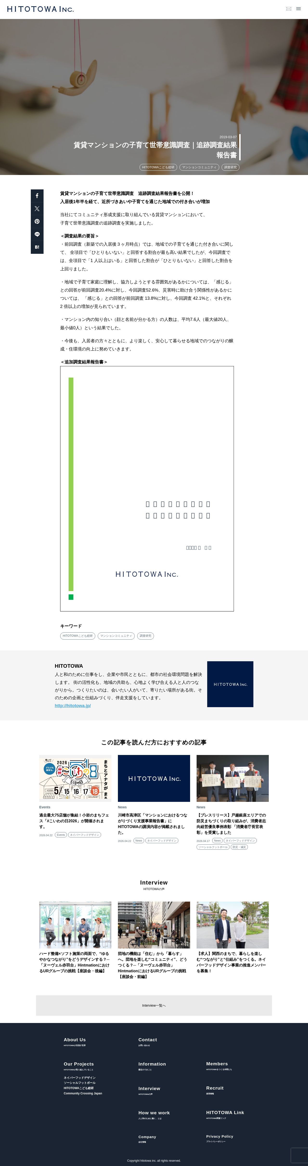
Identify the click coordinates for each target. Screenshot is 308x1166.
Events (61, 834)
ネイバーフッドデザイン (84, 834)
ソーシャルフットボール (213, 847)
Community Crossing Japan (83, 1093)
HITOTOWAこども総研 (158, 167)
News (138, 840)
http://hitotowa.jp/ (73, 705)
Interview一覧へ (154, 1005)
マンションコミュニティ (199, 167)
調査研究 (230, 167)
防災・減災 (239, 847)
